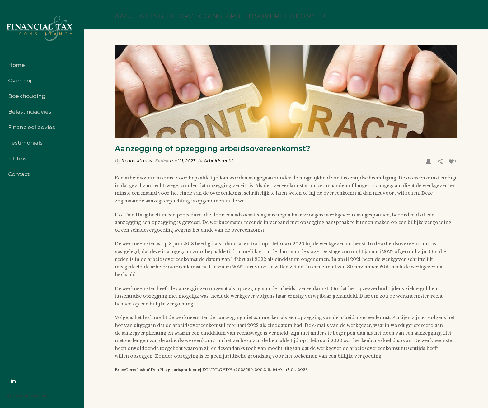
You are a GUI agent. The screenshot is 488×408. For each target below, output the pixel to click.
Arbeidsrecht (218, 161)
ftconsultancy (136, 161)
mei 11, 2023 (182, 161)
